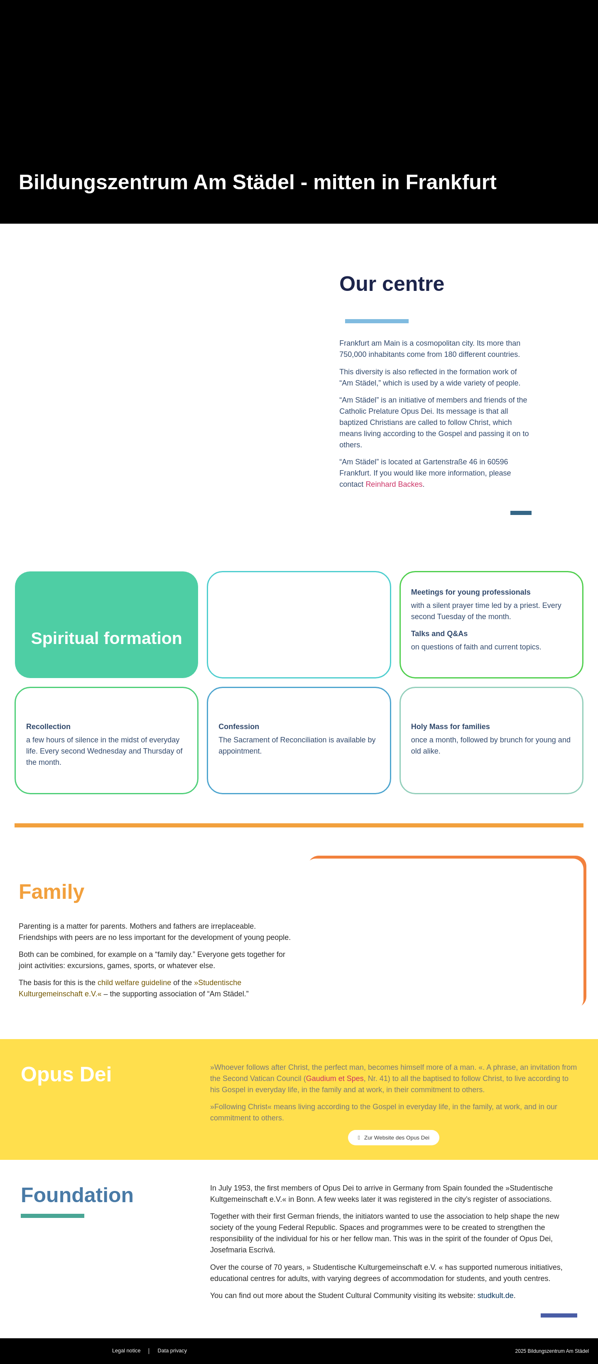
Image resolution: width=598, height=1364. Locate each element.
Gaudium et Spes (335, 1078)
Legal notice (125, 1351)
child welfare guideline (134, 982)
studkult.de (496, 1295)
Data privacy (172, 1351)
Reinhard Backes (393, 484)
